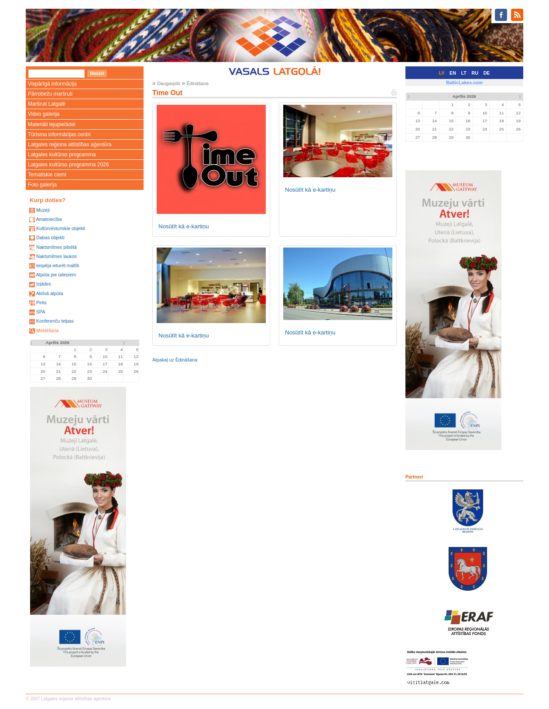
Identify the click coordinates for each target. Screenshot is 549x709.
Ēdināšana (198, 83)
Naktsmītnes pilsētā (56, 247)
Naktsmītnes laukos (56, 256)
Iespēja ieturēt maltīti (57, 265)
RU (475, 73)
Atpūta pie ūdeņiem (56, 274)
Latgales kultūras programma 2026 (68, 165)
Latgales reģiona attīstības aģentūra (69, 144)
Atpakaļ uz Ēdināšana (174, 359)
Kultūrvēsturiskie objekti (60, 228)
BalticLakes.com (464, 82)
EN (452, 73)
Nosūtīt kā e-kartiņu (183, 226)
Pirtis (41, 302)
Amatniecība (49, 219)
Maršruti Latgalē (46, 104)
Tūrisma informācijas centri (59, 134)
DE (487, 73)
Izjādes (43, 283)
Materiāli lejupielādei (51, 124)
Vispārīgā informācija (52, 84)
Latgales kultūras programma (62, 154)
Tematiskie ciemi (47, 175)
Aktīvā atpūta (49, 293)
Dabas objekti (50, 237)
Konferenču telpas (55, 321)
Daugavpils (168, 83)
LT (464, 73)
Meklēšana (47, 330)
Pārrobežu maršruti (50, 94)
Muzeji (43, 210)
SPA (40, 311)
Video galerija (44, 114)
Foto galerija (42, 185)
